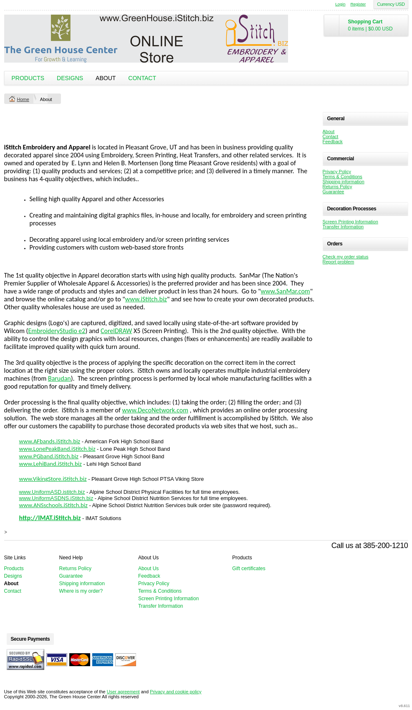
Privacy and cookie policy (176, 691)
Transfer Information (343, 226)
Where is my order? (81, 591)
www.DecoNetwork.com (155, 410)
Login (340, 4)
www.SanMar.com (285, 291)
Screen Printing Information (350, 221)
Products (28, 78)
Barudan (59, 378)
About (106, 78)
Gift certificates (248, 568)
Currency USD (390, 4)
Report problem (338, 261)
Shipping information (343, 181)
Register (358, 4)
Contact (142, 78)
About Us (148, 568)
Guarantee (333, 191)
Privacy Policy (337, 171)
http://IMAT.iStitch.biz (50, 518)
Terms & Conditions (342, 176)
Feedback (333, 141)
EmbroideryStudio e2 (56, 331)
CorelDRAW (116, 331)
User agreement (123, 691)
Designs (70, 78)
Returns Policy (337, 186)
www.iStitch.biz (146, 299)
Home (23, 99)
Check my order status (346, 256)
